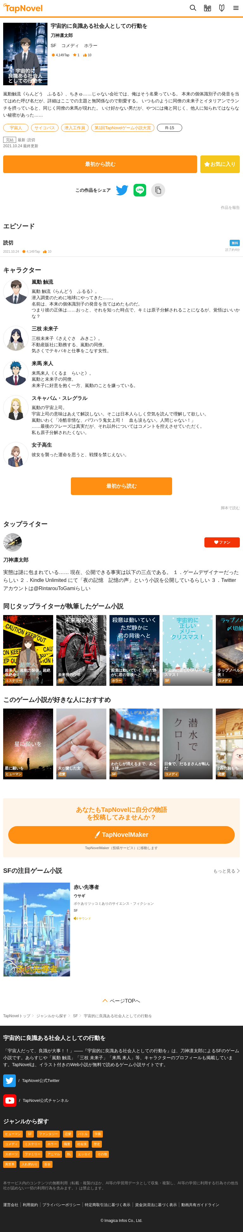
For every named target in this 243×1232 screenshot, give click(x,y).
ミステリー (32, 1144)
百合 (47, 1164)
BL (69, 1154)
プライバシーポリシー (61, 1205)
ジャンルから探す (51, 1016)
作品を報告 (230, 207)
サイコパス (44, 127)
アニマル (53, 1154)
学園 (98, 1134)
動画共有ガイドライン (200, 1205)
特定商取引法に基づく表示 (107, 1205)
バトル (83, 1134)
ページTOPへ (125, 1001)
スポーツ (11, 1154)
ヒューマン (13, 1134)
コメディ (70, 45)
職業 (67, 1144)
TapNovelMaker (121, 835)
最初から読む (100, 164)
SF (53, 45)
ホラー (90, 45)
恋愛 (68, 1134)
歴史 (97, 1144)
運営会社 (10, 1205)
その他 (102, 1154)
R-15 (169, 127)
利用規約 (30, 1205)
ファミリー (32, 1154)
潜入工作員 (75, 127)
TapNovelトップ (16, 1016)
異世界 (10, 1164)
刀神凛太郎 (62, 35)
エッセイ (84, 1154)
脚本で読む (230, 508)
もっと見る (226, 870)
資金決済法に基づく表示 (156, 1205)
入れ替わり (29, 1164)
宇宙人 (16, 127)
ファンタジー (48, 1134)
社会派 (82, 1144)
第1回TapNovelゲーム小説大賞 (123, 127)
